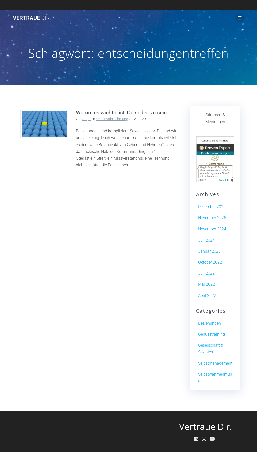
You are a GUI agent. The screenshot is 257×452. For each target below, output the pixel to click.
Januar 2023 (209, 251)
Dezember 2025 (212, 206)
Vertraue (32, 18)
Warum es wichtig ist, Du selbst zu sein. (122, 113)
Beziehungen (209, 323)
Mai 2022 (206, 284)
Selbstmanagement (215, 363)
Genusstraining (211, 334)
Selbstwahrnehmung (112, 119)
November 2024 (212, 229)
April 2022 (207, 295)
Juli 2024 (206, 240)
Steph (86, 119)
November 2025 (212, 217)
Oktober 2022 (210, 262)
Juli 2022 (206, 273)
